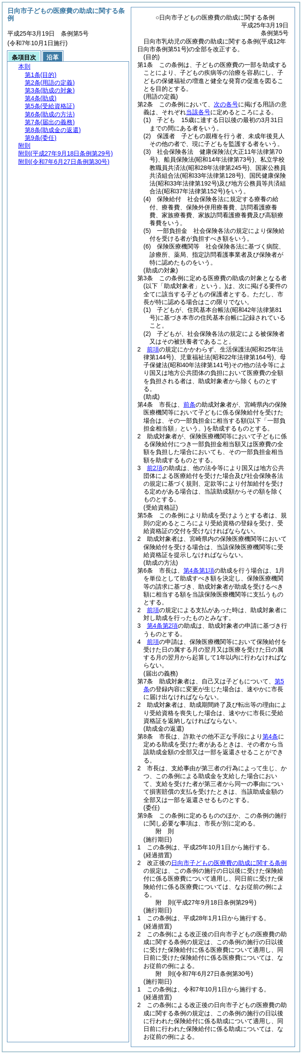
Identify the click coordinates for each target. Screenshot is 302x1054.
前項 (153, 349)
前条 (189, 404)
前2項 (155, 467)
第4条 (270, 736)
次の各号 (226, 104)
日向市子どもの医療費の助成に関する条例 (229, 862)
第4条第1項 (199, 570)
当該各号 (198, 112)
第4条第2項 (162, 625)
